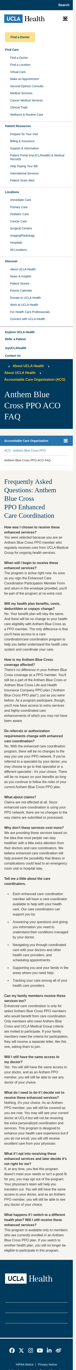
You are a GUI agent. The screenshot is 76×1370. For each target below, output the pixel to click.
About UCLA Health (23, 269)
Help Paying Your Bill (24, 166)
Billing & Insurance (22, 141)
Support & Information (24, 148)
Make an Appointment (24, 79)
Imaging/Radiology (22, 235)
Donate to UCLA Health (25, 297)
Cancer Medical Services (26, 100)
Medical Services (21, 93)
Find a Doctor (19, 57)
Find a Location (20, 64)
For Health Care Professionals (30, 312)
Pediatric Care (19, 214)
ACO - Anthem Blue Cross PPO (25, 450)
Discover (11, 261)
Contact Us (13, 355)
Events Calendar (21, 290)
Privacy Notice (47, 1364)
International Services (24, 173)
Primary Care (18, 207)
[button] (36, 332)
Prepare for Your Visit (24, 134)
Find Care (12, 49)
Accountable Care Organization (26, 440)
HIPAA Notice (25, 1364)
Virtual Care (18, 72)
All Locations (18, 249)
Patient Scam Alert (22, 180)
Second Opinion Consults (26, 86)
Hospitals (16, 242)
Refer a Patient (15, 339)
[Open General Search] (62, 5)
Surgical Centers (21, 228)
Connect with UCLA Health (27, 319)
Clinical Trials (18, 107)
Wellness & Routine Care (26, 114)
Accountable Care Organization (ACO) (34, 379)
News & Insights (20, 276)
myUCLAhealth (15, 348)
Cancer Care (18, 221)
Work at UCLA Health (24, 304)
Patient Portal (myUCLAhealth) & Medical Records (37, 157)
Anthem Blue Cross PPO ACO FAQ (27, 460)
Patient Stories (19, 283)
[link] (12, 1350)
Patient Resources (18, 126)
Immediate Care (20, 200)
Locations (12, 192)
